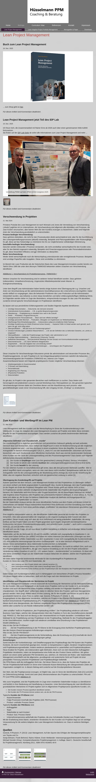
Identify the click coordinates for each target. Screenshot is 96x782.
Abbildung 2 (73, 601)
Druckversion (8, 772)
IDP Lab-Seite (23, 133)
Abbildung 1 (7, 510)
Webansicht (90, 774)
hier (21, 107)
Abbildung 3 (25, 677)
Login (92, 772)
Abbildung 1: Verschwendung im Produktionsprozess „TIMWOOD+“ (30, 274)
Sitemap (18, 772)
